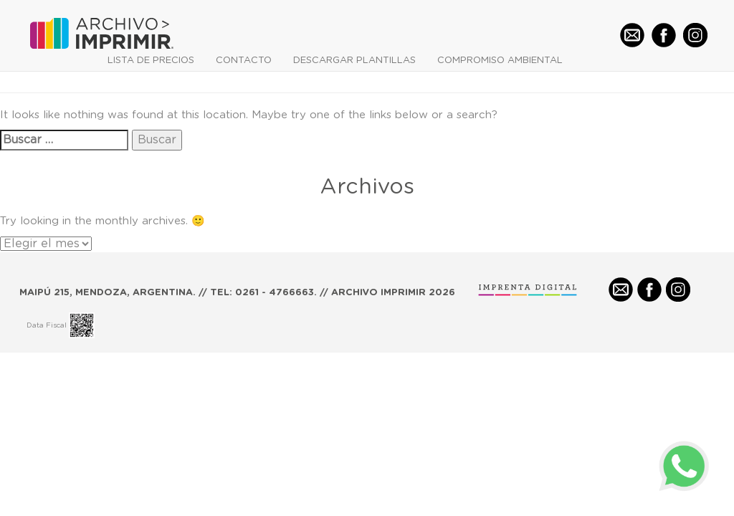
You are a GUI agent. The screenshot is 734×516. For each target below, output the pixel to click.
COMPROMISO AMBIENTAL (500, 60)
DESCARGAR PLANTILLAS (354, 60)
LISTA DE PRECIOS (151, 60)
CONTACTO (244, 60)
